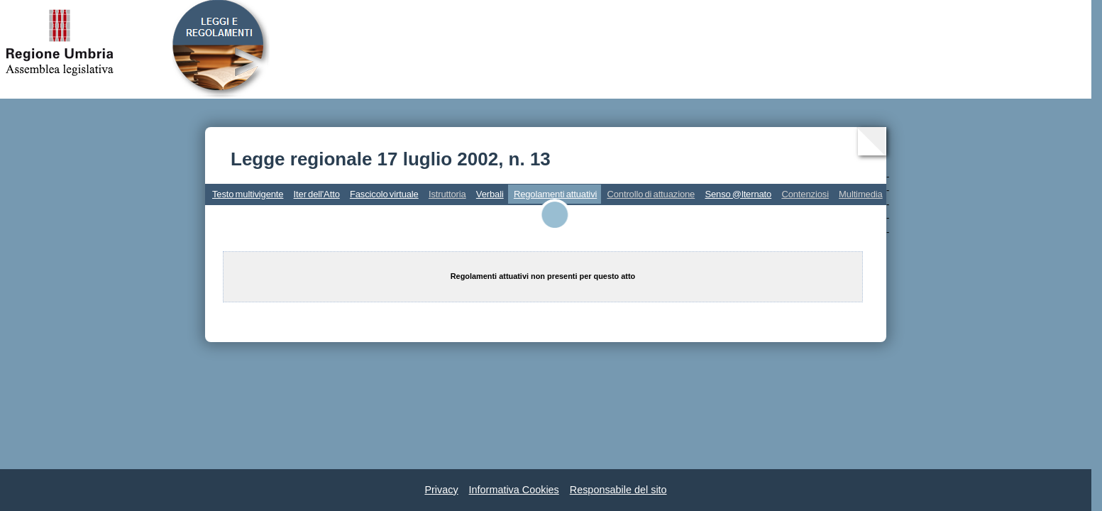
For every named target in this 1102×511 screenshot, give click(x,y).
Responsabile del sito (618, 489)
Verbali (490, 194)
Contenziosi (805, 194)
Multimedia (861, 194)
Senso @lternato (738, 194)
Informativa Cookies (514, 489)
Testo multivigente (247, 194)
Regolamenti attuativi (555, 194)
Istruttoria (447, 194)
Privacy (441, 489)
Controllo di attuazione (651, 194)
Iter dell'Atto (317, 194)
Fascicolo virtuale (384, 194)
